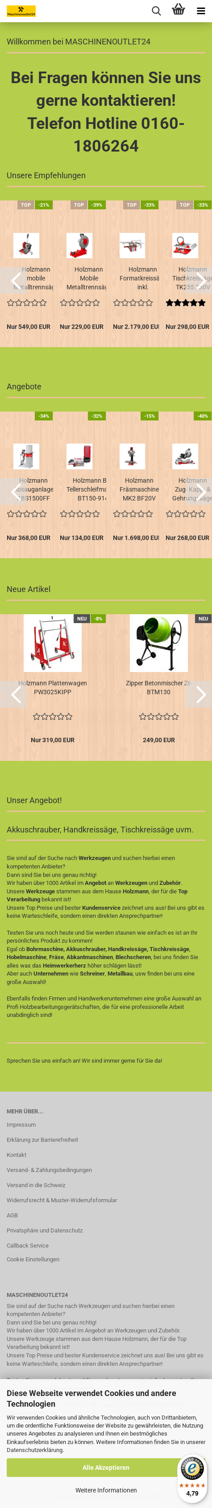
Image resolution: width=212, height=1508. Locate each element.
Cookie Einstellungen (33, 1259)
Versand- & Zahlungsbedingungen (49, 1170)
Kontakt (16, 1155)
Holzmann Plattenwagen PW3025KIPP (52, 688)
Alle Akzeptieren (106, 1467)
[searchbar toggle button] (156, 11)
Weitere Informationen (106, 1490)
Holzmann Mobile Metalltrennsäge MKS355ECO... (89, 279)
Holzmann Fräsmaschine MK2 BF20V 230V (139, 490)
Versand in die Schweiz (36, 1185)
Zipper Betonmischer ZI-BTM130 (158, 688)
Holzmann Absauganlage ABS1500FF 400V (33, 490)
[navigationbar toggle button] (201, 11)
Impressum (21, 1124)
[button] (13, 280)
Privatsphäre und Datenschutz (45, 1230)
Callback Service (28, 1245)
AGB (12, 1215)
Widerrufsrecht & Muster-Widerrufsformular (62, 1200)
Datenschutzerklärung (34, 1450)
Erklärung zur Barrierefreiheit (42, 1139)
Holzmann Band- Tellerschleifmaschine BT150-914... (96, 489)
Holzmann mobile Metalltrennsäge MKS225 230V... (35, 279)
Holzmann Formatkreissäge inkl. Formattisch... (143, 279)
